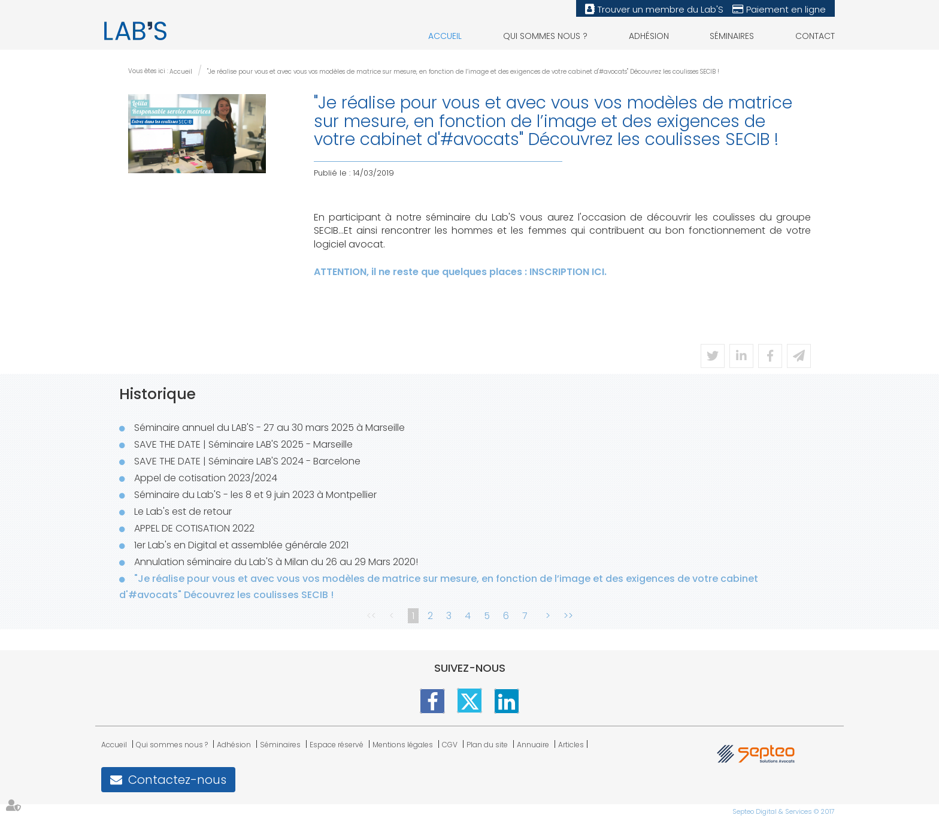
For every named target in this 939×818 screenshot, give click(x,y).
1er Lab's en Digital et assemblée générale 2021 (241, 545)
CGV (450, 744)
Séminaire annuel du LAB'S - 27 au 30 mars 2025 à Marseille (269, 427)
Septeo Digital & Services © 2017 (783, 811)
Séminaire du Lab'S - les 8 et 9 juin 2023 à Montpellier (255, 495)
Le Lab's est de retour (183, 511)
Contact (815, 36)
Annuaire (533, 744)
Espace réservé (337, 744)
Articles (571, 744)
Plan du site (487, 744)
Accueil (445, 36)
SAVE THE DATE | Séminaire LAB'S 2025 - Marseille (243, 444)
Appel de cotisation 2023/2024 (205, 478)
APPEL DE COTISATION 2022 (194, 528)
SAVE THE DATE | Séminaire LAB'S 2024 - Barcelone (247, 461)
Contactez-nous (177, 779)
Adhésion (649, 36)
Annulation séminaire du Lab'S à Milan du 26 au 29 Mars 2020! (276, 562)
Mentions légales (402, 744)
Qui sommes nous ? (545, 36)
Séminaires (732, 36)
